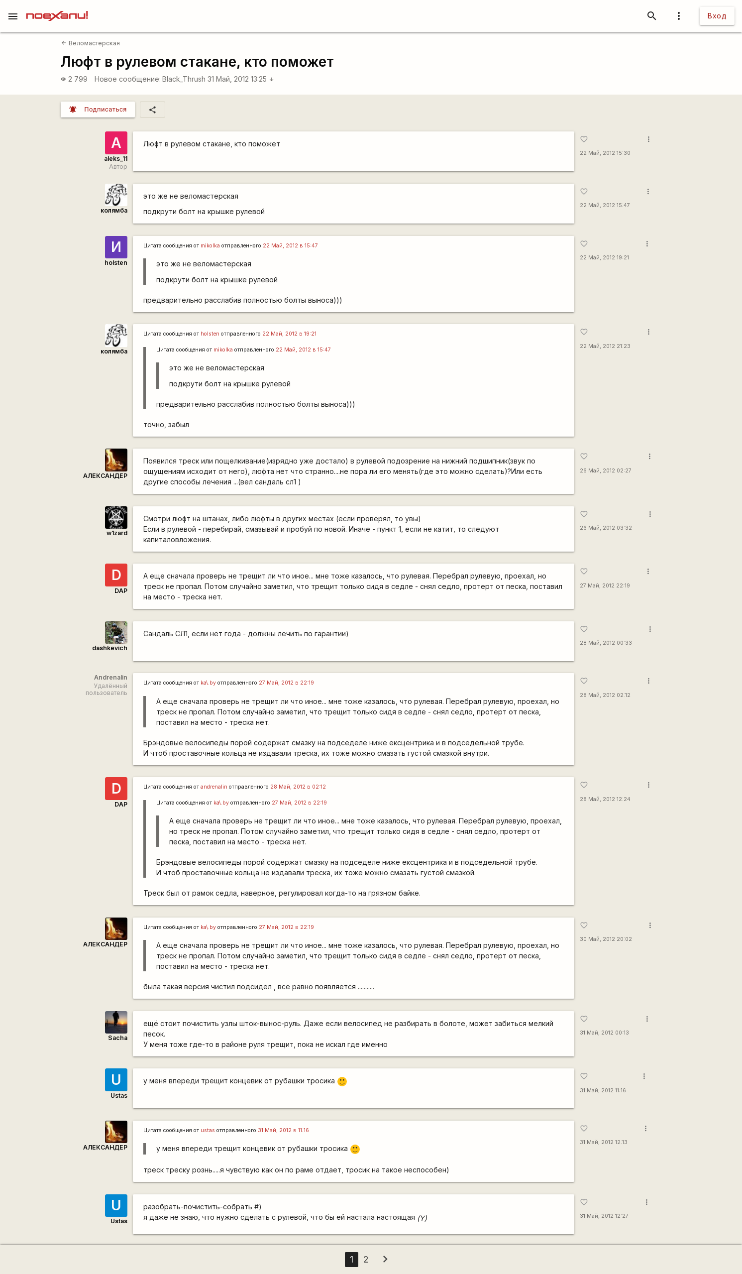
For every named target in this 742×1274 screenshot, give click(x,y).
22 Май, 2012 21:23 (605, 346)
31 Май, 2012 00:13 (604, 1033)
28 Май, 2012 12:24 (605, 799)
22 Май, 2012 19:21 (604, 257)
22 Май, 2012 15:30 (605, 153)
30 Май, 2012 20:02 (606, 939)
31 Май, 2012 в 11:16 (283, 1130)
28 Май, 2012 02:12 (605, 695)
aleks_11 (115, 158)
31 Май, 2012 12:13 (604, 1142)
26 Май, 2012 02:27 (606, 470)
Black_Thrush (184, 79)
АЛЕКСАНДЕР (105, 475)
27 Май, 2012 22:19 (605, 585)
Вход (717, 15)
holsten (116, 262)
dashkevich (109, 648)
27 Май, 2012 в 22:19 (286, 683)
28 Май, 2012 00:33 (606, 643)
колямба (114, 210)
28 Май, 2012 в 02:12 (298, 787)
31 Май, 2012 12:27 (604, 1216)
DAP (120, 590)
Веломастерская (90, 43)
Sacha (117, 1038)
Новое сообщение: (128, 79)
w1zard (116, 533)
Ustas (118, 1095)
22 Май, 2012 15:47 (605, 205)
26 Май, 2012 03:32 (606, 528)
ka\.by (208, 683)
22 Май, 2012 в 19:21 (289, 334)
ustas (208, 1130)
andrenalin (214, 787)
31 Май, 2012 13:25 (241, 79)
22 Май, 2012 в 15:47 (290, 245)
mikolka (210, 245)
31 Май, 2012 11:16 (603, 1090)
